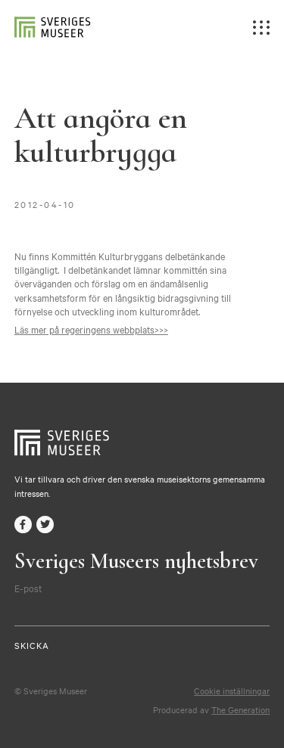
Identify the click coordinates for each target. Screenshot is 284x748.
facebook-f (23, 524)
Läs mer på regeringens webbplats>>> (91, 329)
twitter (45, 524)
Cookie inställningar (232, 690)
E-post (28, 588)
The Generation (240, 709)
